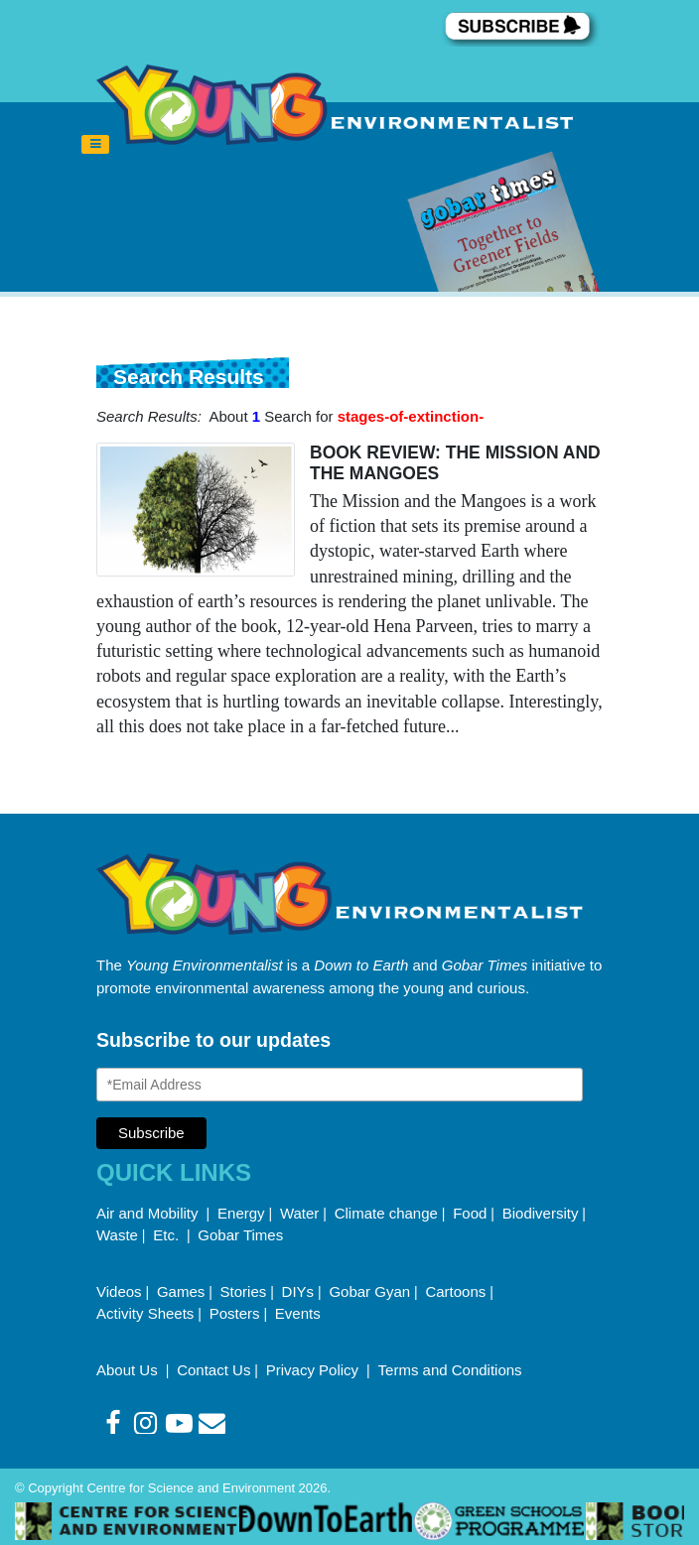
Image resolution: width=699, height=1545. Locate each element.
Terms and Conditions (450, 1369)
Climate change (386, 1213)
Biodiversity (540, 1213)
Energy (241, 1213)
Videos (119, 1291)
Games (181, 1291)
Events (298, 1313)
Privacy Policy (314, 1369)
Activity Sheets (145, 1313)
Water (299, 1213)
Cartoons (455, 1291)
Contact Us (213, 1369)
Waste (117, 1234)
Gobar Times (240, 1234)
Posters (235, 1313)
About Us (129, 1369)
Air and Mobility (149, 1213)
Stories (243, 1291)
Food (470, 1213)
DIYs (298, 1291)
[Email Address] (339, 1084)
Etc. (166, 1234)
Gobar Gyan (369, 1291)
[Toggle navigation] (95, 145)
